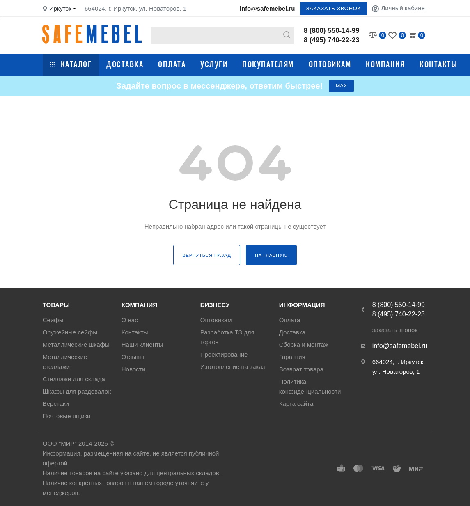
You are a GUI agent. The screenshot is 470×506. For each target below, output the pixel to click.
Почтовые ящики (67, 415)
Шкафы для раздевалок (77, 391)
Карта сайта (296, 403)
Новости (133, 369)
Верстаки (56, 403)
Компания (385, 64)
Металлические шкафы (76, 344)
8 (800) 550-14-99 (332, 30)
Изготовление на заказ (232, 366)
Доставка (124, 64)
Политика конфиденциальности (310, 386)
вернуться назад (206, 257)
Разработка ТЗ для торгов (227, 337)
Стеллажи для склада (74, 378)
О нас (130, 319)
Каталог (71, 64)
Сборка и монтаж (303, 344)
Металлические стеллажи (65, 361)
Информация (302, 304)
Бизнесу (215, 304)
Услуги (213, 64)
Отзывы (133, 356)
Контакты (438, 64)
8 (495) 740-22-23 (332, 40)
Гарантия (292, 356)
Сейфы (53, 319)
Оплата (172, 64)
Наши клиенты (142, 344)
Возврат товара (301, 369)
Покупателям (268, 64)
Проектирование (224, 354)
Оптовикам (330, 64)
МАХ (341, 87)
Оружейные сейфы (70, 332)
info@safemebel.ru (267, 8)
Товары (56, 304)
